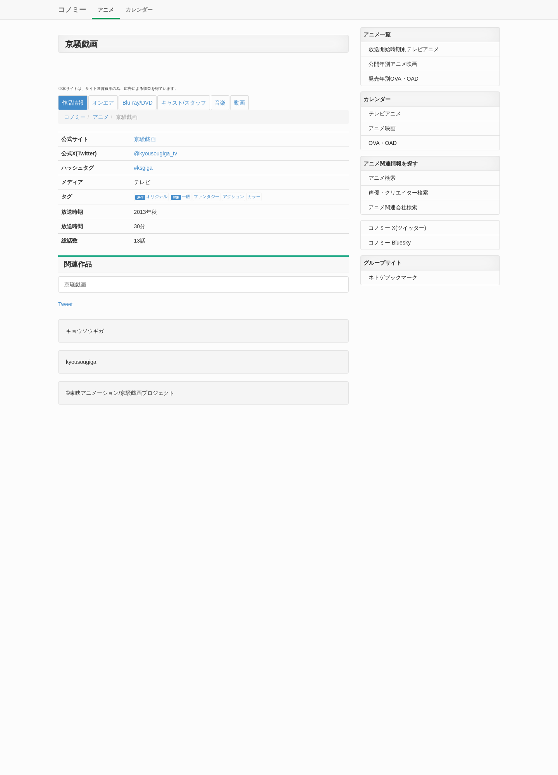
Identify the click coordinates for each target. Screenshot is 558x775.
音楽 (220, 103)
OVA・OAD (383, 143)
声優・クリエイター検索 (398, 192)
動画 (239, 103)
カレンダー (139, 10)
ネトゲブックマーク (393, 277)
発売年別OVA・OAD (393, 79)
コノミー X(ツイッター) (397, 228)
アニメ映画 (382, 128)
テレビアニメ (385, 113)
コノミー (72, 10)
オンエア (103, 103)
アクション (233, 197)
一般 (180, 197)
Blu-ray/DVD (137, 103)
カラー (254, 197)
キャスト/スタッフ (183, 103)
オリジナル (151, 197)
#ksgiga (143, 168)
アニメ (106, 10)
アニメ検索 (382, 178)
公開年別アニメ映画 (393, 64)
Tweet (65, 304)
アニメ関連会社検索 (393, 207)
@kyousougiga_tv (155, 153)
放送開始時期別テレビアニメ (404, 49)
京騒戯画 (145, 139)
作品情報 (73, 103)
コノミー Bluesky (390, 242)
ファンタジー (206, 197)
